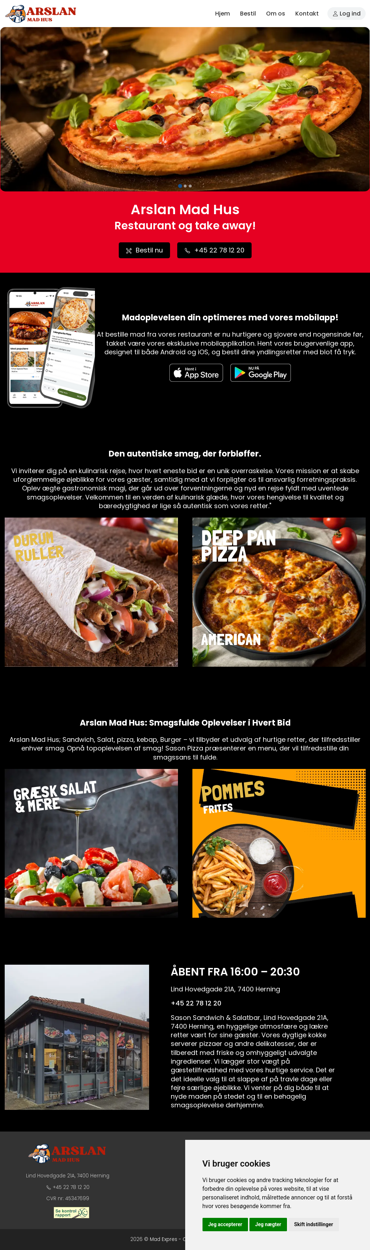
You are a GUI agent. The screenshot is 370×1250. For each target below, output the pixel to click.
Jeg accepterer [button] (225, 1224)
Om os (275, 13)
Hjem (222, 13)
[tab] (180, 186)
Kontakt (307, 13)
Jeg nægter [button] (268, 1224)
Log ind (346, 13)
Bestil (248, 13)
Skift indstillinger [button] (313, 1224)
